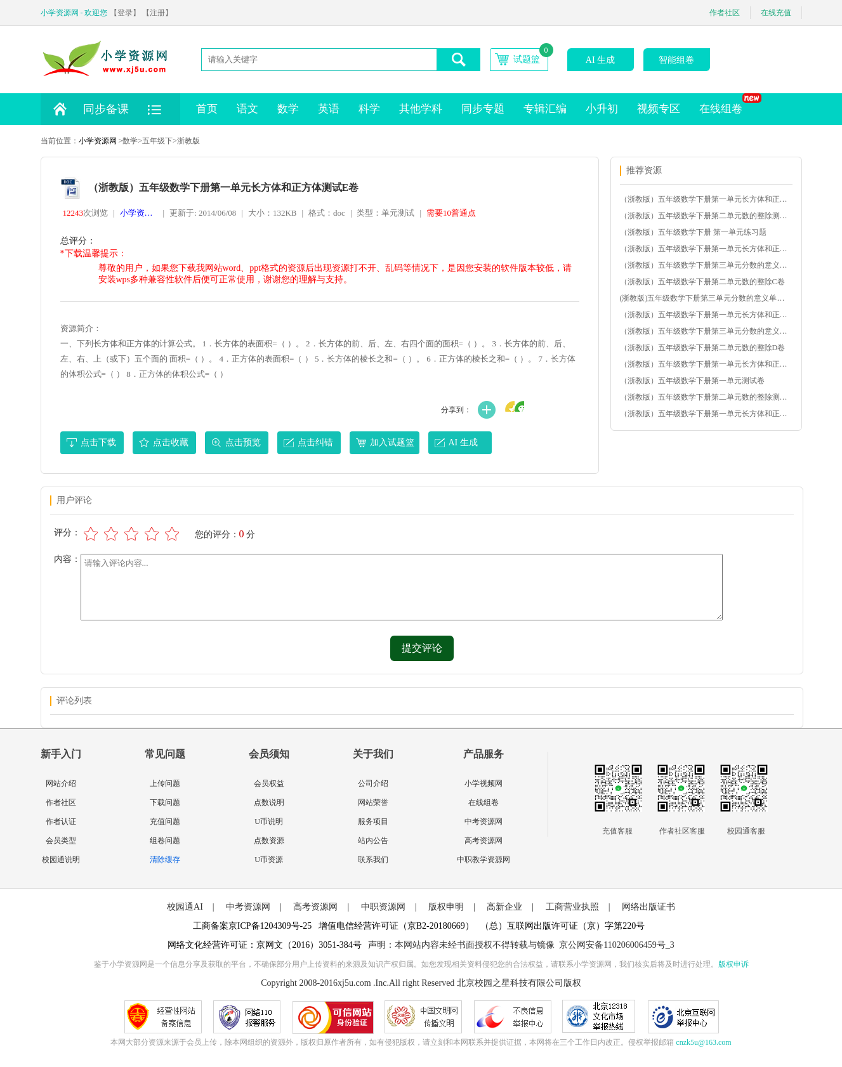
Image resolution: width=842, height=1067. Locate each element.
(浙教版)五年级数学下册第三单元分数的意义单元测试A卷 (705, 298)
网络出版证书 (648, 907)
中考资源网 (483, 821)
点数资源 (269, 840)
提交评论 (422, 648)
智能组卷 (676, 60)
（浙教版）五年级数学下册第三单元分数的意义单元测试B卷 (705, 265)
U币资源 (268, 859)
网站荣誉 (373, 802)
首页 (207, 109)
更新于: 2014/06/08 (202, 213)
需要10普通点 (451, 213)
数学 (288, 109)
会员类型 (61, 840)
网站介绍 (61, 783)
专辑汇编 (545, 109)
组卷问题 (165, 840)
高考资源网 (483, 840)
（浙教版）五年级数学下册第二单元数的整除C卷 (702, 281)
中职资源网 (383, 907)
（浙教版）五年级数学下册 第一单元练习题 (693, 232)
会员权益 (269, 783)
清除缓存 (165, 859)
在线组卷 (725, 104)
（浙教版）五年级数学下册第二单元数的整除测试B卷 (705, 215)
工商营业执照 (572, 907)
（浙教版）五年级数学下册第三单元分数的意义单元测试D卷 (705, 331)
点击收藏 (170, 442)
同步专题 (482, 109)
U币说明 (268, 821)
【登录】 (125, 12)
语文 (247, 109)
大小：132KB (272, 213)
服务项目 (373, 821)
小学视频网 (483, 783)
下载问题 (165, 802)
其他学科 (420, 109)
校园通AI (185, 907)
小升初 (602, 109)
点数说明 (269, 802)
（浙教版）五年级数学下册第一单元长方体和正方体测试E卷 (705, 364)
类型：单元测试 (385, 213)
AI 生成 (600, 60)
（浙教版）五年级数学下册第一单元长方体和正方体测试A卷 (705, 413)
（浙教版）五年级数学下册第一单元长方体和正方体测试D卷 (705, 248)
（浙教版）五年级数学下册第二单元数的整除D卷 (703, 347)
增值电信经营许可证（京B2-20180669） (396, 926)
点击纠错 (315, 442)
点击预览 (243, 442)
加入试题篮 (392, 442)
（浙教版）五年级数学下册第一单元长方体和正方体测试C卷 (705, 314)
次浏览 (86, 213)
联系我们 (373, 859)
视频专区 (658, 109)
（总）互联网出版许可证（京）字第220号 (562, 926)
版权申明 (446, 907)
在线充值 (776, 12)
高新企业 (504, 907)
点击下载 (98, 442)
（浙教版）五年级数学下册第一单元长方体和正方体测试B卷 (705, 199)
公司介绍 (373, 783)
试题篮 (526, 59)
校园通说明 (61, 859)
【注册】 (157, 12)
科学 (369, 109)
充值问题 (165, 821)
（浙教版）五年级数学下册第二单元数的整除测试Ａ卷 (705, 397)
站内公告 (373, 840)
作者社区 (724, 12)
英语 (328, 109)
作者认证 (61, 821)
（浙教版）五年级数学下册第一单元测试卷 (692, 380)
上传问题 (165, 783)
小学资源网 (98, 140)
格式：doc (326, 213)
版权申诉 (733, 964)
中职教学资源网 (483, 859)
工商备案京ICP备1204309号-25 (252, 926)
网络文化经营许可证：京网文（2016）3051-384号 (265, 945)
